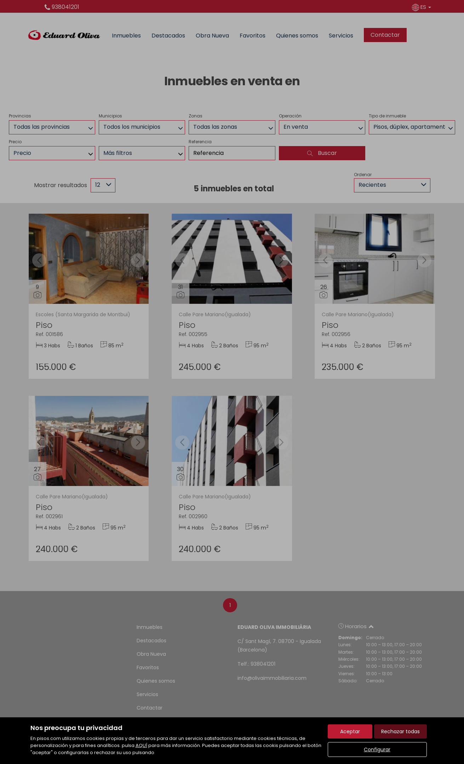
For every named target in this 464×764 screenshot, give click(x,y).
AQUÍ (141, 745)
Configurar (377, 749)
